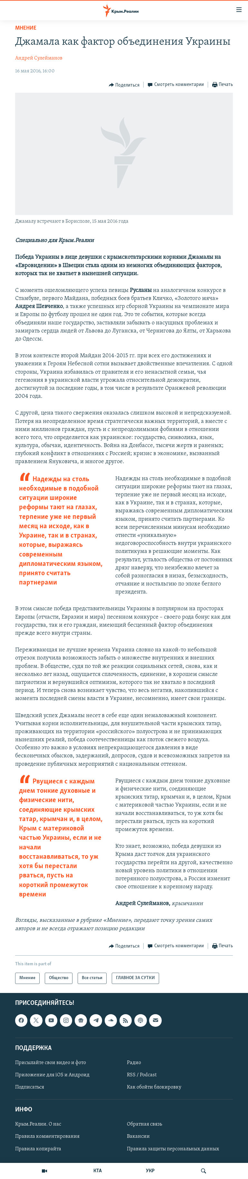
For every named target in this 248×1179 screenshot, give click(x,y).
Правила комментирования (47, 1136)
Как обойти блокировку (154, 1087)
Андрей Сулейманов (38, 58)
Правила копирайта (38, 1148)
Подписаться (29, 1087)
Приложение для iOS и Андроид (52, 1075)
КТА (97, 1171)
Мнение (25, 28)
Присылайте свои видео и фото (50, 1062)
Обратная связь (144, 1124)
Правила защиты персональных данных (173, 1148)
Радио (134, 1062)
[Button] (124, 85)
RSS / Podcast (142, 1075)
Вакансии (138, 1136)
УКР (150, 1171)
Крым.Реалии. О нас (38, 1124)
